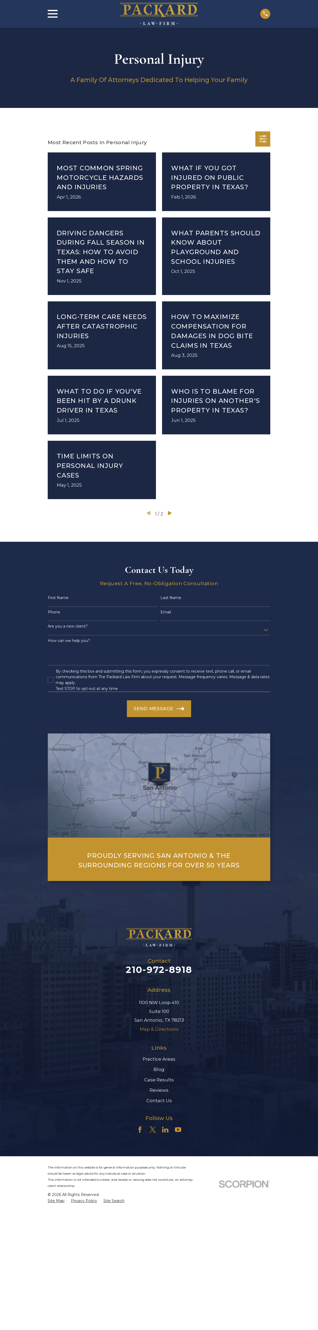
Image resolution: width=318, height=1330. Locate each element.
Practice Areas (159, 1059)
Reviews (159, 1090)
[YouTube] (178, 1129)
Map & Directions (159, 1029)
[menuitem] (56, 1201)
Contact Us (159, 1100)
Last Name (170, 598)
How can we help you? (69, 640)
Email (165, 612)
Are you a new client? (68, 626)
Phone (54, 612)
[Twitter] (153, 1129)
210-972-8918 (159, 969)
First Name (58, 598)
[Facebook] (140, 1129)
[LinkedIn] (165, 1129)
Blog (159, 1069)
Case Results (159, 1079)
